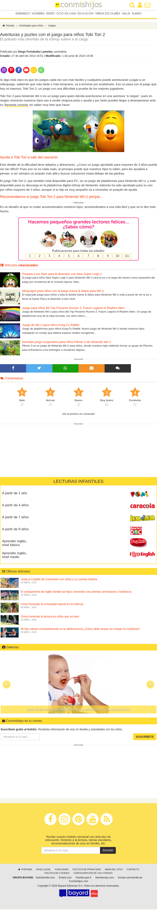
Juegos (52, 26)
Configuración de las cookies (93, 874)
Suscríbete (145, 737)
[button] (7, 685)
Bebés (50, 13)
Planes (137, 13)
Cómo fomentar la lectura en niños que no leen (50, 617)
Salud (126, 13)
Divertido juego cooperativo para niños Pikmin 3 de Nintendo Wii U (66, 343)
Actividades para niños (31, 26)
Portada (8, 26)
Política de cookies (56, 874)
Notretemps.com (104, 878)
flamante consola (16, 105)
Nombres (38, 13)
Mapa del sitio (114, 870)
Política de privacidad (86, 870)
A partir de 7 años (15, 518)
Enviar (108, 851)
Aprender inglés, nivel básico (14, 544)
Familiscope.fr (83, 878)
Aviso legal (43, 870)
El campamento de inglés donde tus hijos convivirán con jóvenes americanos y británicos (76, 592)
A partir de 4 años (15, 506)
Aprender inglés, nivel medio (14, 556)
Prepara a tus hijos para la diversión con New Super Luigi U (62, 275)
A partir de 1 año (14, 494)
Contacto (133, 870)
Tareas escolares (107, 13)
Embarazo (23, 13)
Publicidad (61, 870)
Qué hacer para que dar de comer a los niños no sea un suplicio (78, 710)
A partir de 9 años (15, 530)
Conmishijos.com (78, 882)
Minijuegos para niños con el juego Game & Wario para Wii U (63, 292)
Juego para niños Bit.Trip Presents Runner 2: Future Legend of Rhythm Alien (73, 309)
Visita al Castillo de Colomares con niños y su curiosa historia (59, 580)
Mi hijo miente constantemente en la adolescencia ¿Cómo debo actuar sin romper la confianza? (80, 629)
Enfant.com (65, 878)
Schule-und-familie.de (130, 878)
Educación (85, 13)
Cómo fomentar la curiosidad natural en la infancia (52, 605)
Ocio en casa (66, 13)
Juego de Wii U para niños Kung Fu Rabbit (50, 326)
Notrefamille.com (45, 878)
